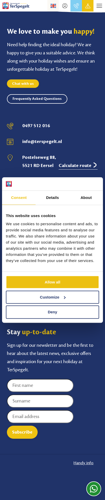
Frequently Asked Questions (37, 99)
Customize (53, 297)
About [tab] (86, 198)
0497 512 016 (36, 125)
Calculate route (78, 165)
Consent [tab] (19, 198)
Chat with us (23, 84)
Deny (52, 312)
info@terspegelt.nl (42, 141)
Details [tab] (52, 198)
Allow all (52, 282)
